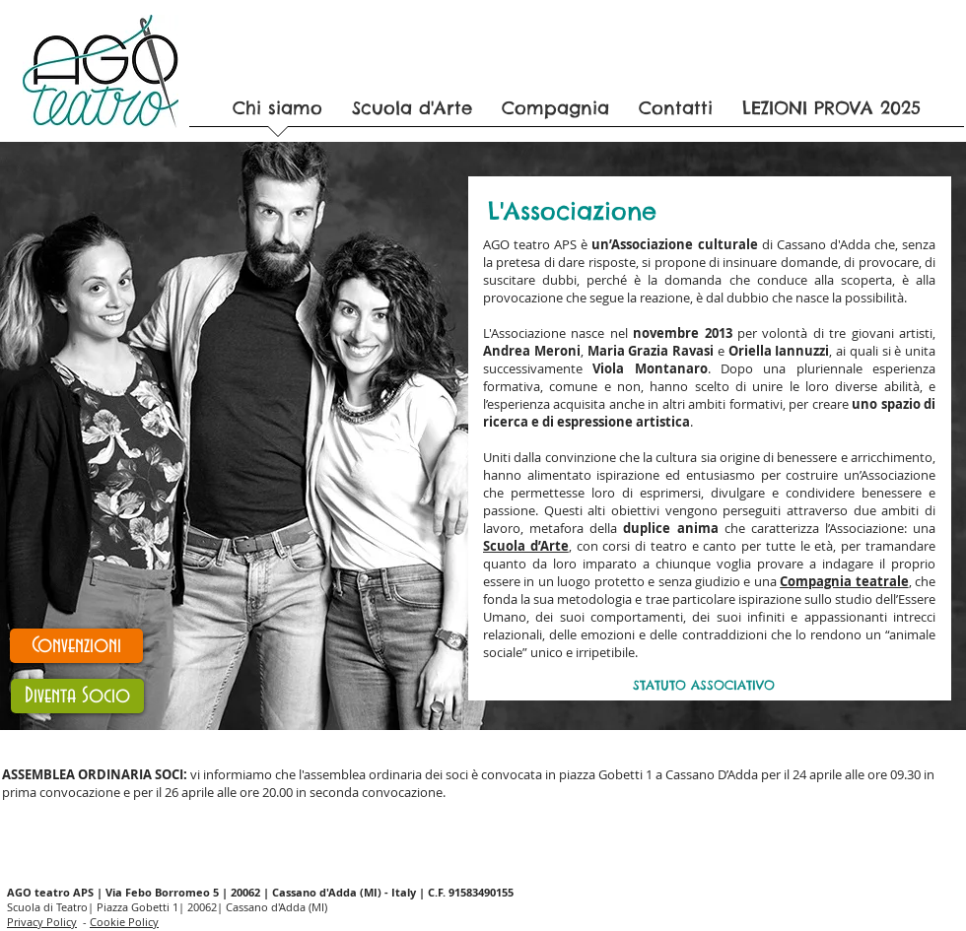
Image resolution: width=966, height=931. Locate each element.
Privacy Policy (42, 921)
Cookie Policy (124, 921)
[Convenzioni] (76, 646)
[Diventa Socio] (77, 696)
